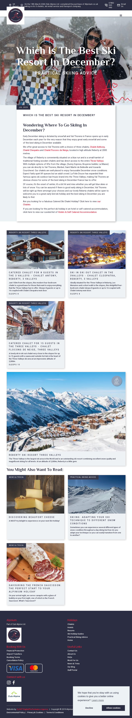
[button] (120, 15)
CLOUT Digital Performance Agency (32, 709)
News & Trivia (73, 663)
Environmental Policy (16, 712)
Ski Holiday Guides (75, 634)
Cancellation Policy (15, 660)
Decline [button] (89, 708)
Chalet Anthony (97, 147)
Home (70, 640)
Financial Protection (15, 651)
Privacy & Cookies (35, 712)
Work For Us (72, 660)
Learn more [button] (98, 700)
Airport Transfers (14, 654)
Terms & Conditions (55, 712)
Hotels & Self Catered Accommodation (77, 212)
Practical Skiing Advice (77, 637)
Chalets (70, 624)
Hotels (70, 627)
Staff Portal (72, 670)
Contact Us (72, 651)
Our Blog (71, 667)
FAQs (69, 657)
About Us (71, 654)
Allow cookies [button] (113, 708)
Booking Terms (13, 657)
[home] (15, 15)
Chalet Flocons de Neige (56, 150)
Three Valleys (97, 161)
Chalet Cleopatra (31, 150)
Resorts (70, 630)
